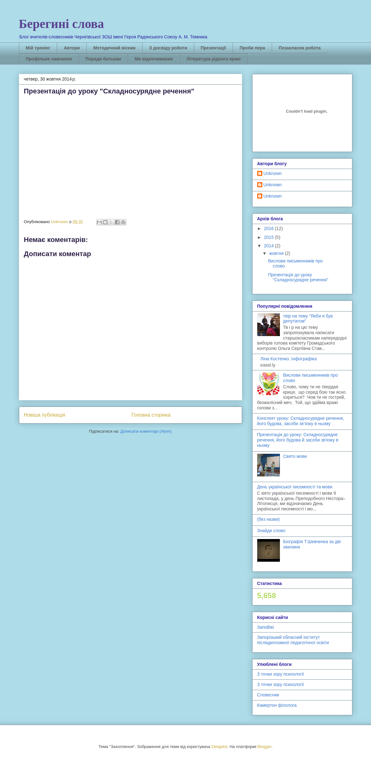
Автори (72, 47)
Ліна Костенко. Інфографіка (288, 358)
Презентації (213, 47)
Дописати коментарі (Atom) (146, 431)
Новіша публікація (44, 415)
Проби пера (252, 47)
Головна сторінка (151, 415)
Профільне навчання (49, 58)
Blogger (264, 746)
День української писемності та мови (295, 486)
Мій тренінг (38, 47)
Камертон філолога (277, 705)
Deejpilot (220, 746)
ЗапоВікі (265, 627)
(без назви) (268, 519)
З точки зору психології (280, 674)
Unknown (273, 173)
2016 (269, 228)
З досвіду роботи (168, 47)
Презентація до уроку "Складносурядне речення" (298, 277)
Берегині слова (61, 24)
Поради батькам (103, 58)
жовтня (277, 253)
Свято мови (295, 456)
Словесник (268, 694)
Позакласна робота (300, 47)
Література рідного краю (214, 58)
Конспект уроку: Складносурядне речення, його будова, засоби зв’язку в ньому (300, 421)
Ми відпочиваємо (154, 58)
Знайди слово (271, 530)
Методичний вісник (114, 47)
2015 (269, 237)
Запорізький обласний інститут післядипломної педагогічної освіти (293, 640)
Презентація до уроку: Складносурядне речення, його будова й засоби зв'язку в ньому (298, 440)
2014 (269, 245)
